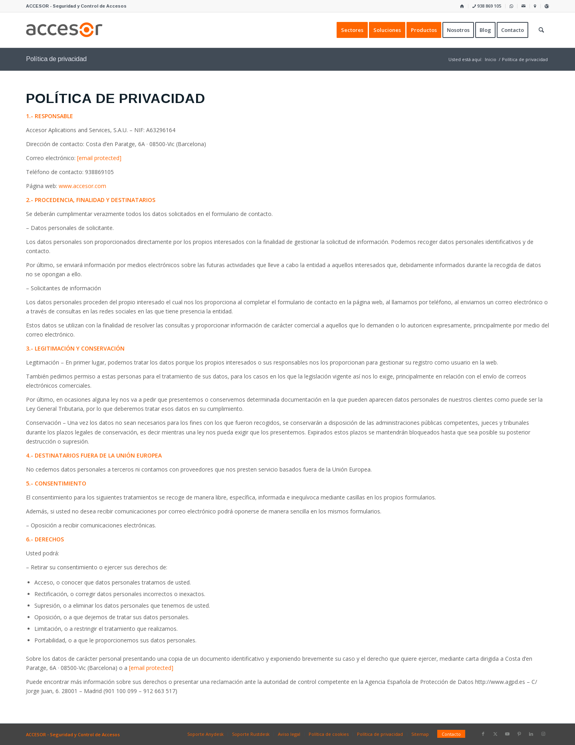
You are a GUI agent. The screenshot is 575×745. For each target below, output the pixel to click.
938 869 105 (486, 6)
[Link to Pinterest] (519, 734)
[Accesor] (64, 30)
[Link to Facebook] (483, 734)
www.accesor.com (82, 186)
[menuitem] (462, 6)
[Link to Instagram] (543, 734)
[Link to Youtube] (507, 734)
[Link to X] (495, 734)
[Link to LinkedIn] (531, 734)
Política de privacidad (56, 58)
